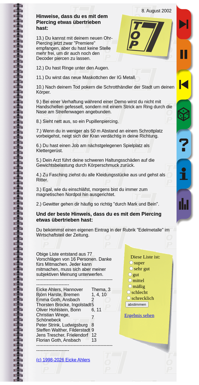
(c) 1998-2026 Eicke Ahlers (63, 359)
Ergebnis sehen (139, 315)
